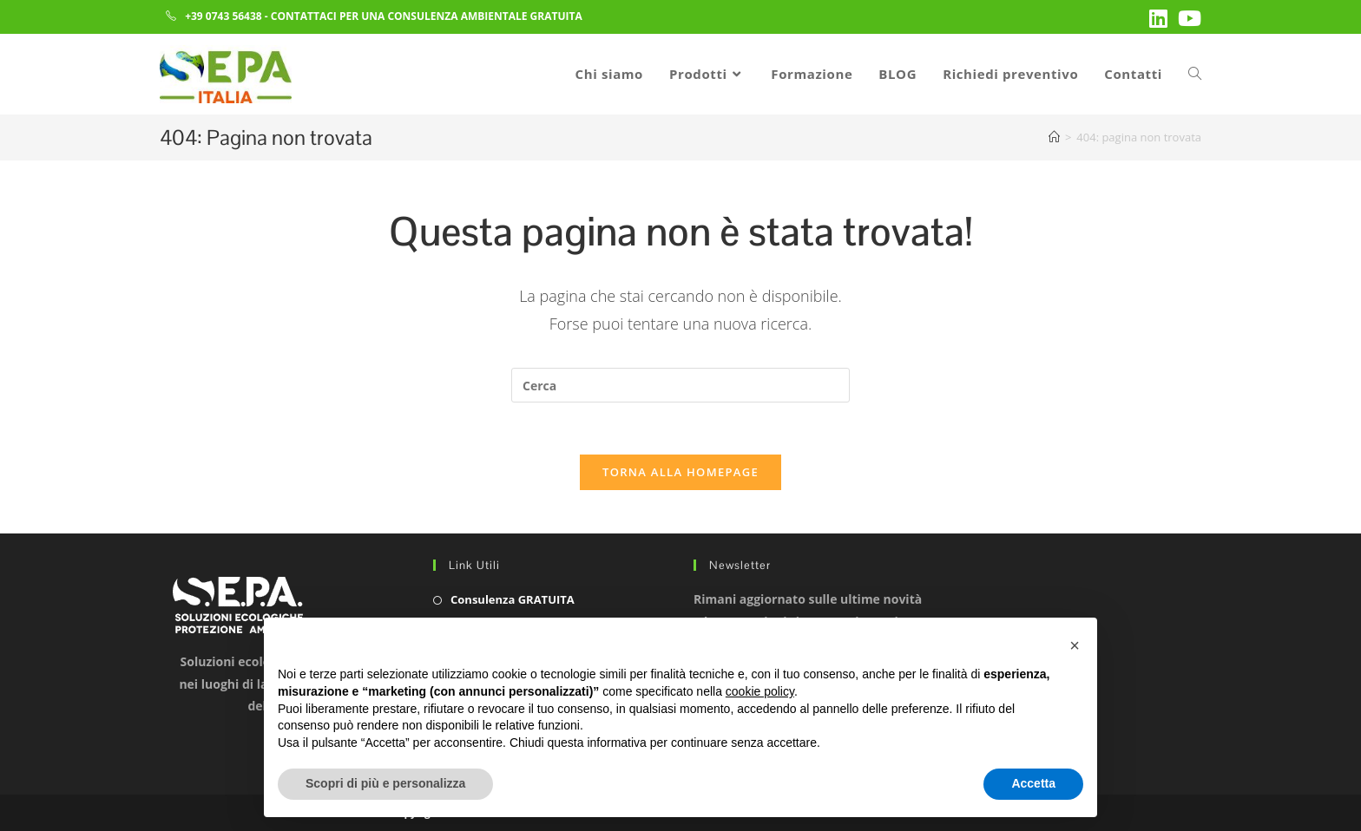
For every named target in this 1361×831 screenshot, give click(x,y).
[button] (1074, 645)
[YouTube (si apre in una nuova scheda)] (1187, 18)
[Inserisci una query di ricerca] (680, 385)
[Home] (1054, 137)
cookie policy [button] (760, 691)
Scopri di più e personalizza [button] (385, 783)
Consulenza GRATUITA (512, 599)
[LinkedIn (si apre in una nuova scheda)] (1158, 18)
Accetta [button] (1033, 783)
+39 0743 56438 (223, 16)
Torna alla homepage (680, 472)
